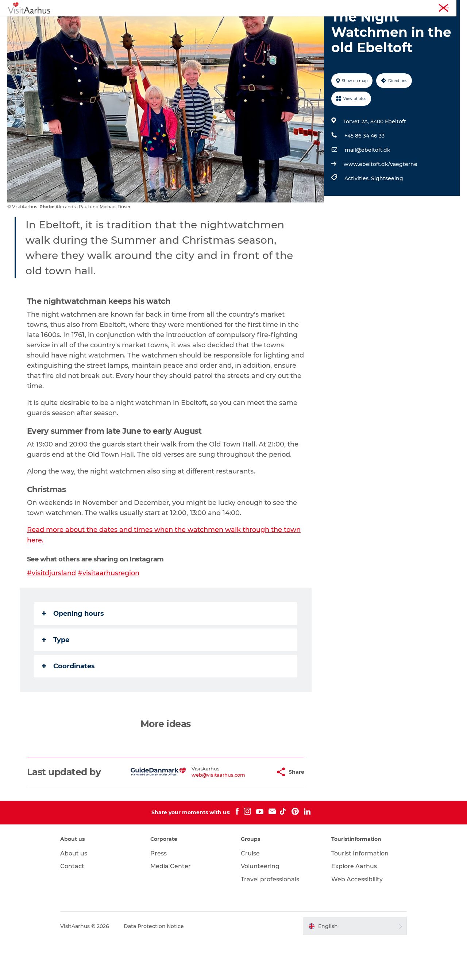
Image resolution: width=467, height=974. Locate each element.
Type (55, 673)
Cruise (250, 887)
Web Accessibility (356, 912)
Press (159, 887)
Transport (342, 23)
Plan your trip (299, 23)
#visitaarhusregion (108, 607)
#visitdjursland (51, 607)
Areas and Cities (247, 23)
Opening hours (73, 647)
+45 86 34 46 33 (364, 170)
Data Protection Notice (155, 959)
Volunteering (260, 900)
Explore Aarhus (353, 900)
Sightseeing (387, 213)
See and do (126, 23)
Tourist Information (404, 6)
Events (162, 23)
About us (74, 887)
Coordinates (68, 700)
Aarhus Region (361, 6)
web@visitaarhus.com (200, 808)
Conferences (446, 6)
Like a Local (198, 23)
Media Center (171, 900)
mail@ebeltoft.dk (367, 184)
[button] (251, 805)
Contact (73, 900)
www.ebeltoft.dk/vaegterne (380, 199)
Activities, (357, 213)
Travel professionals (270, 912)
